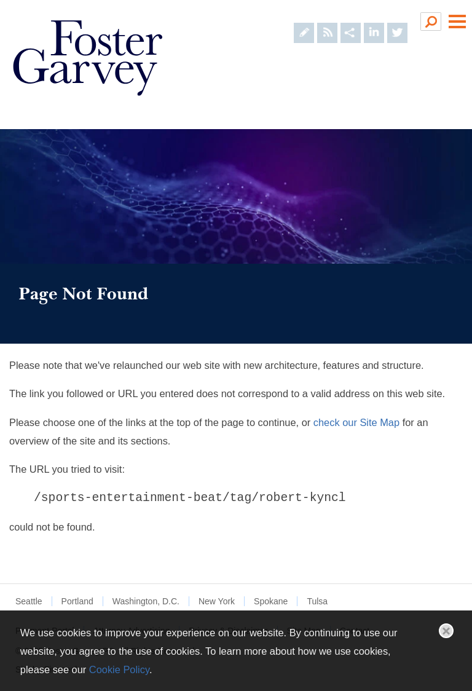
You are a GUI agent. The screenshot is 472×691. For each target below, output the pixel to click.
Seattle (28, 601)
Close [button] (446, 630)
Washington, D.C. (145, 601)
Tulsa (317, 601)
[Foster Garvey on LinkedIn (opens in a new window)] (374, 21)
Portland (77, 601)
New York (217, 601)
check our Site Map (356, 422)
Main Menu (457, 21)
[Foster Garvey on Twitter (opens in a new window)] (397, 21)
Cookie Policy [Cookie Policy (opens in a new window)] (119, 669)
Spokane (271, 601)
